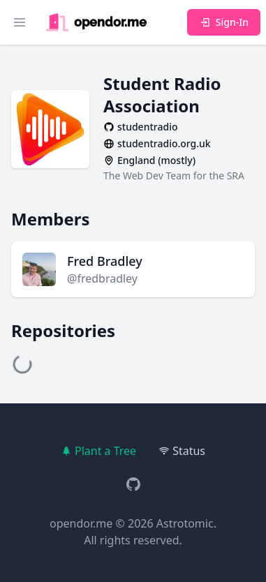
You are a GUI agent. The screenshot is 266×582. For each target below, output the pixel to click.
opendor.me (81, 523)
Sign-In (224, 22)
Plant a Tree (98, 450)
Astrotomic (185, 523)
